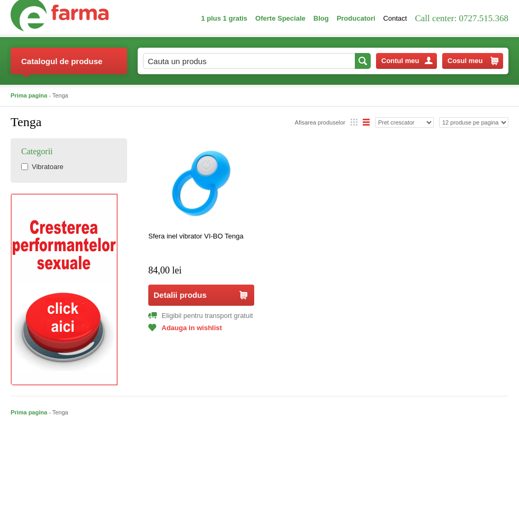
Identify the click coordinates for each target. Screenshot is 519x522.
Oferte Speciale (280, 18)
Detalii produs (200, 294)
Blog (321, 18)
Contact (395, 18)
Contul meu (407, 61)
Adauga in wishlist (185, 328)
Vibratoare (42, 167)
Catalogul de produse (61, 65)
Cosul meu (473, 61)
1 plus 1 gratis (224, 18)
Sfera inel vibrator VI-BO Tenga (196, 236)
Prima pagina (29, 95)
